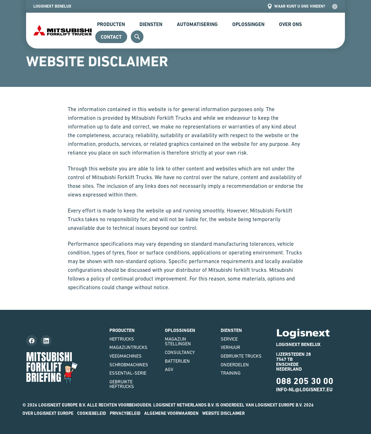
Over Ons (290, 24)
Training (231, 373)
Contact (111, 37)
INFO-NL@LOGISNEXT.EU (304, 389)
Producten (111, 24)
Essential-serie (127, 373)
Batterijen (177, 361)
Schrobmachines (128, 364)
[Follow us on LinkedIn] (46, 340)
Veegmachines (125, 356)
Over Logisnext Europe (48, 413)
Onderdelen (235, 364)
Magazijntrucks (128, 347)
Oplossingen (248, 24)
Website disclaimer (223, 413)
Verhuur (230, 347)
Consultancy (180, 352)
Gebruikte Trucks (241, 356)
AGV (169, 369)
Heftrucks (121, 339)
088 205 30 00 (304, 381)
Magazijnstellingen (178, 341)
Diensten (150, 24)
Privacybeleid (125, 413)
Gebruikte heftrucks (121, 384)
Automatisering (197, 24)
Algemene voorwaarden (171, 413)
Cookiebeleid (91, 413)
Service (229, 339)
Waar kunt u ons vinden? (296, 6)
